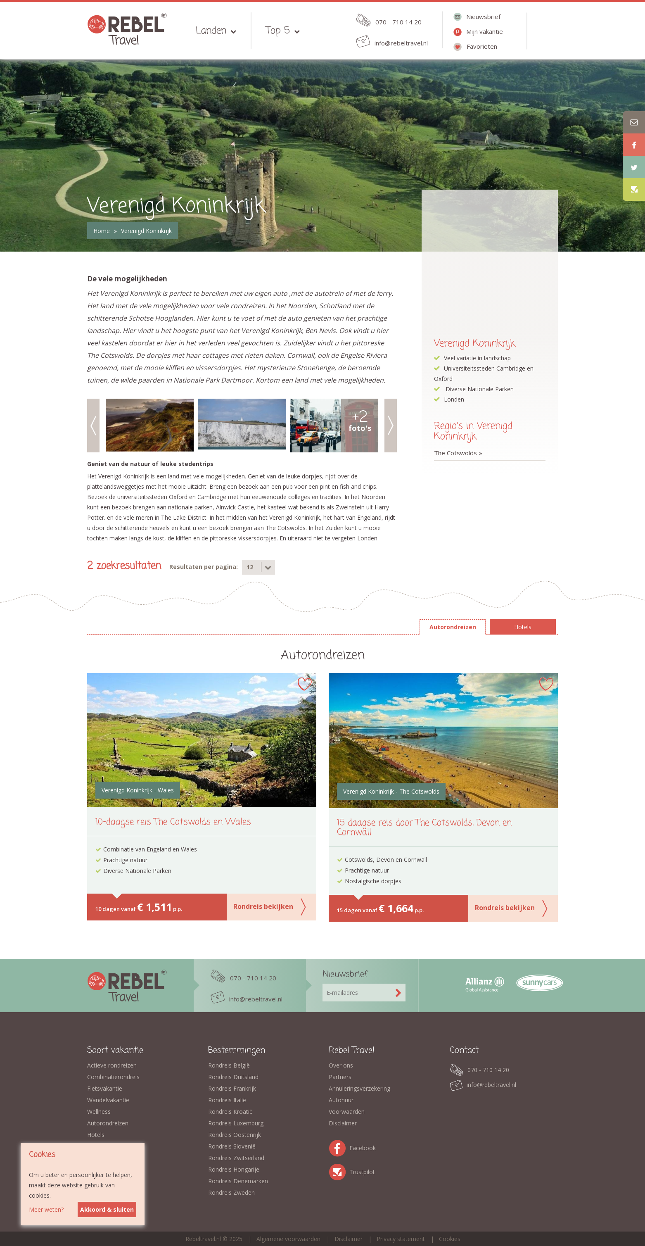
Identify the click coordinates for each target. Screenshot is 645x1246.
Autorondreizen (107, 1123)
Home (101, 231)
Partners (340, 1077)
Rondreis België (229, 1065)
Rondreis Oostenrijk (234, 1135)
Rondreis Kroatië (230, 1111)
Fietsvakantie (104, 1088)
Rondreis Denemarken (238, 1181)
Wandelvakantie (108, 1100)
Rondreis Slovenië (232, 1146)
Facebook (339, 1146)
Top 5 (278, 31)
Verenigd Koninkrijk (146, 231)
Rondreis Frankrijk (232, 1088)
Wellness (99, 1111)
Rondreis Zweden (231, 1192)
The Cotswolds (455, 453)
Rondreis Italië (227, 1100)
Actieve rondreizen (112, 1065)
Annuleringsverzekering (359, 1088)
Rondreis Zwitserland (236, 1158)
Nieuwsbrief (483, 16)
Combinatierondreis (113, 1077)
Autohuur (341, 1100)
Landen (211, 31)
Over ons (341, 1065)
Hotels (95, 1135)
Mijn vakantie (484, 31)
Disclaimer (343, 1123)
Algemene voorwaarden (288, 1239)
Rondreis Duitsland (233, 1077)
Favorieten (482, 46)
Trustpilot (339, 1170)
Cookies (449, 1239)
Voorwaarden (347, 1111)
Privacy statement (401, 1239)
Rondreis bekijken (263, 906)
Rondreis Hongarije (233, 1169)
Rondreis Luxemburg (235, 1123)
